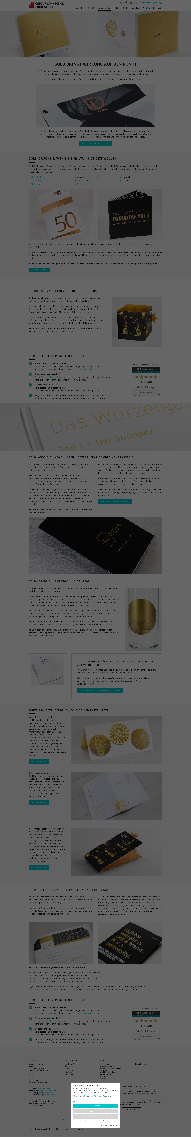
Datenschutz (105, 1125)
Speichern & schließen (95, 1111)
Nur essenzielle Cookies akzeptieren (95, 1117)
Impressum (114, 1125)
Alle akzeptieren (95, 1106)
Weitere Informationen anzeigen (95, 1121)
